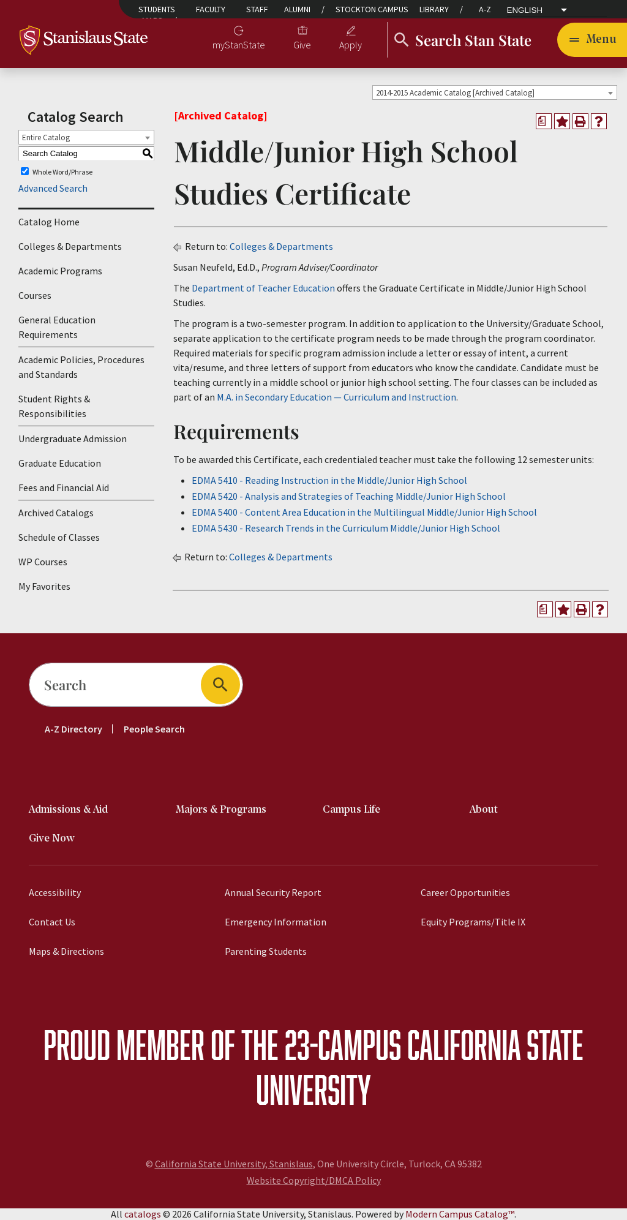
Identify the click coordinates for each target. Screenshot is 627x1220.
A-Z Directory (73, 729)
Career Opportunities (465, 892)
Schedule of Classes (59, 537)
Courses (34, 295)
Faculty (210, 9)
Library (434, 9)
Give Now (52, 839)
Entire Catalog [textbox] (46, 137)
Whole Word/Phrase (62, 171)
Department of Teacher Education (263, 288)
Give (302, 45)
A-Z (485, 9)
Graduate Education (59, 463)
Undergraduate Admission (72, 438)
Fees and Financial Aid (63, 487)
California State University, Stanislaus (234, 1164)
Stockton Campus (372, 9)
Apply (350, 45)
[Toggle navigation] (592, 40)
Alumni (297, 9)
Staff (257, 9)
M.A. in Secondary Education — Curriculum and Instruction (336, 397)
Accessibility (55, 892)
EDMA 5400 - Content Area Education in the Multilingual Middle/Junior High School (364, 512)
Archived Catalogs (56, 512)
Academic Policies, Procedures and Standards (81, 366)
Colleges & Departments (70, 246)
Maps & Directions (66, 951)
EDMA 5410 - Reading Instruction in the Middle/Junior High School (329, 480)
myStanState (238, 45)
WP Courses (42, 561)
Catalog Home (49, 222)
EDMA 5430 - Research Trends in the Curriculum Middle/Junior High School (346, 528)
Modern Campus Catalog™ (459, 1214)
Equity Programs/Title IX (473, 922)
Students (156, 9)
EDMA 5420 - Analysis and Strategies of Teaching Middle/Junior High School (349, 496)
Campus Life (351, 810)
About (484, 810)
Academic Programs (60, 271)
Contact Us (52, 922)
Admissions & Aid (68, 810)
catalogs (142, 1214)
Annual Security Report (273, 892)
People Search (154, 729)
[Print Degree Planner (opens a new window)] (544, 121)
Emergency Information (275, 922)
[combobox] (494, 92)
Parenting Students (266, 951)
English (525, 10)
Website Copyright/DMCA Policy (314, 1180)
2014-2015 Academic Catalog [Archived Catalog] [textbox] (455, 93)
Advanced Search (53, 188)
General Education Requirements (57, 327)
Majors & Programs (221, 810)
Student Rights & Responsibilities (54, 406)
